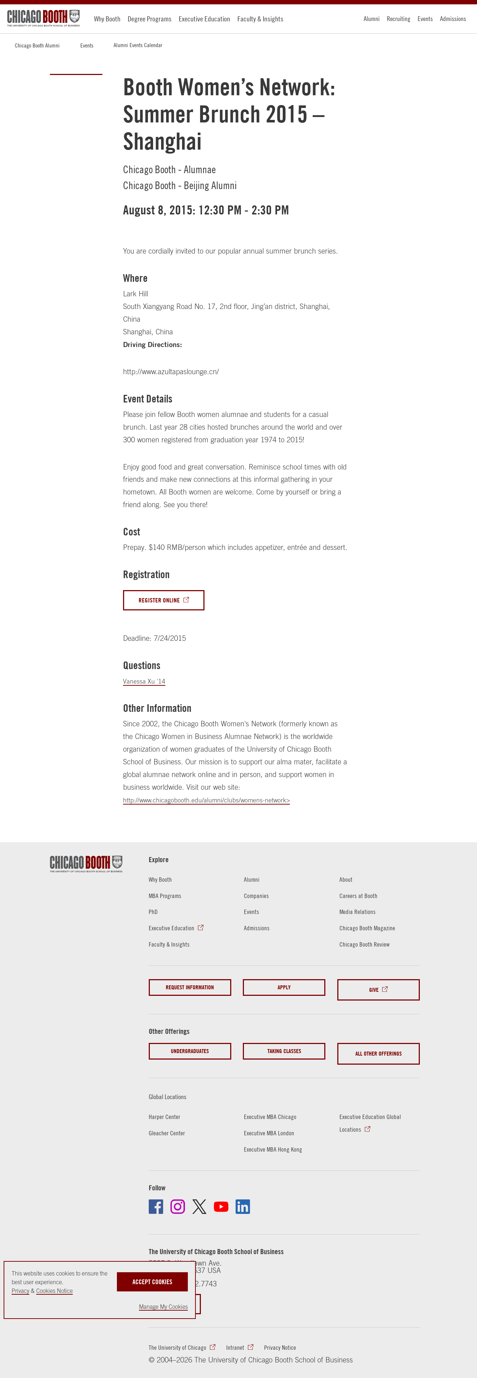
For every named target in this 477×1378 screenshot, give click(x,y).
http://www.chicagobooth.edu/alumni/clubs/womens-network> (217, 801)
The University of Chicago (181, 1340)
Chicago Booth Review (367, 945)
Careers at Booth (361, 897)
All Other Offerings (378, 1047)
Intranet (243, 1340)
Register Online (162, 601)
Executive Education (204, 18)
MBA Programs (167, 897)
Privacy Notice (291, 1340)
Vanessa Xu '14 (146, 682)
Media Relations (359, 913)
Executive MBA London (272, 1124)
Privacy (20, 1290)
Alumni (372, 18)
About (346, 880)
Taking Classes (284, 1047)
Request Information (190, 988)
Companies (258, 897)
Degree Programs (150, 18)
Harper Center (167, 1108)
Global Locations (173, 1087)
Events (425, 18)
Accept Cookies (152, 1278)
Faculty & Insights (260, 18)
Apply (284, 988)
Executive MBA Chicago (273, 1108)
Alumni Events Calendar (138, 45)
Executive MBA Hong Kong (276, 1140)
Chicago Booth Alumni (37, 45)
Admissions (453, 18)
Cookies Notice (54, 1290)
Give (374, 988)
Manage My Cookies (163, 1306)
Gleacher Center (169, 1124)
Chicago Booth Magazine (370, 929)
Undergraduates (190, 1047)
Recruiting (398, 18)
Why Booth (107, 18)
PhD (154, 913)
